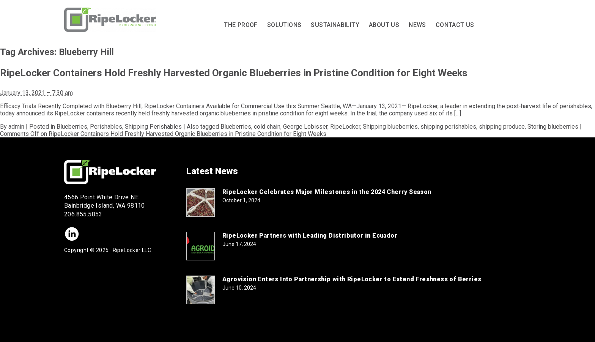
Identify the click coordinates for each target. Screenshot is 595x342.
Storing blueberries (552, 126)
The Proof (241, 24)
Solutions (284, 24)
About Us (384, 24)
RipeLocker (345, 126)
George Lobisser (305, 126)
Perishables (106, 126)
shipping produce (502, 126)
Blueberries (72, 126)
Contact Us (455, 24)
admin (16, 126)
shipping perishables (448, 126)
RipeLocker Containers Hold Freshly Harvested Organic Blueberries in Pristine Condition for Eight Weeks (234, 73)
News (417, 24)
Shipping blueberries (390, 126)
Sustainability (335, 24)
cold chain (267, 126)
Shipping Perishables (153, 126)
